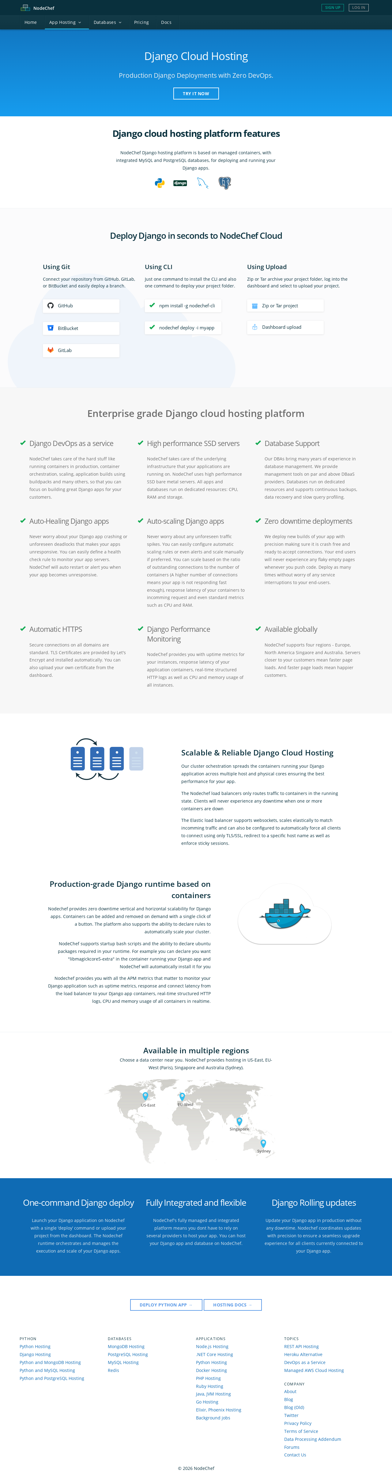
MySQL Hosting (123, 1362)
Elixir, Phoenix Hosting (218, 1410)
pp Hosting (65, 22)
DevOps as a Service (305, 1362)
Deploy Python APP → (166, 1305)
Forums (292, 1447)
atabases (108, 22)
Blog (288, 1399)
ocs (166, 22)
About (290, 1391)
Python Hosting (35, 1346)
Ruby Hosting (209, 1386)
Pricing (141, 22)
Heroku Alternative (303, 1354)
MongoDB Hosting (126, 1346)
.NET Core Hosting (214, 1354)
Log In (358, 7)
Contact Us (295, 1455)
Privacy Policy (297, 1423)
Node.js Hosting (212, 1346)
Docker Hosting (211, 1370)
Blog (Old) (294, 1407)
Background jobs (213, 1418)
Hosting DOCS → (232, 1305)
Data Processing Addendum (312, 1439)
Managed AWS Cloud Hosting (314, 1370)
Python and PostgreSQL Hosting (52, 1378)
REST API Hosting (301, 1346)
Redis (113, 1370)
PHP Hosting (208, 1378)
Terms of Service (301, 1431)
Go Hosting (207, 1402)
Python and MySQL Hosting (47, 1370)
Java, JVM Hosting (213, 1394)
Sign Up (333, 7)
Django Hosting (35, 1354)
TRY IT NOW (196, 93)
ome (30, 22)
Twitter (291, 1415)
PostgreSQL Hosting (128, 1354)
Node (43, 8)
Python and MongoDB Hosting (50, 1362)
